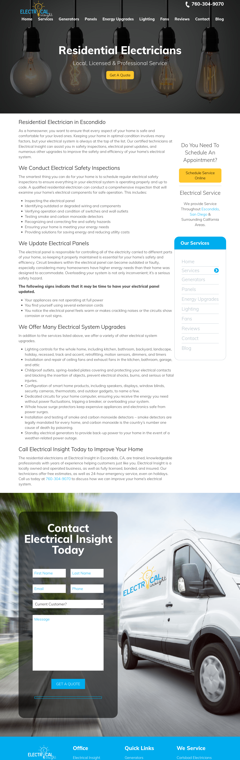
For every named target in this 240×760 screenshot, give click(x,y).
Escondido (210, 209)
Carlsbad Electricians (194, 757)
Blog (219, 19)
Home (27, 19)
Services (45, 19)
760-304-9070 (204, 4)
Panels (91, 19)
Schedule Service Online (200, 175)
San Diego (198, 214)
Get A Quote (120, 75)
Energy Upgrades (118, 19)
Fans (164, 19)
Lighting (147, 19)
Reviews (182, 19)
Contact (202, 19)
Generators (69, 19)
